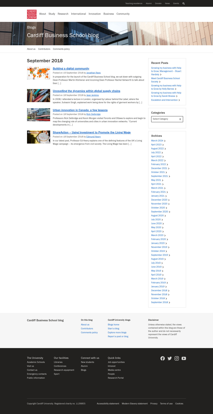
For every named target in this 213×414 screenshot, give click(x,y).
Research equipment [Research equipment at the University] (64, 370)
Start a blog (113, 328)
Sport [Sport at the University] (56, 374)
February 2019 (159, 282)
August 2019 (158, 259)
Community (123, 13)
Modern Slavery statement (135, 403)
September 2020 (160, 211)
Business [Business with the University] (109, 13)
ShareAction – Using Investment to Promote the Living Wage (92, 132)
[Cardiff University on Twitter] (169, 358)
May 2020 (157, 227)
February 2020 (159, 239)
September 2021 (160, 176)
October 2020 (159, 207)
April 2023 (157, 144)
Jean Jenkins (92, 95)
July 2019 (157, 263)
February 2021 (159, 192)
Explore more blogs (117, 332)
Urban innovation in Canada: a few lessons (80, 110)
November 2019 (160, 247)
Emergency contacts (37, 374)
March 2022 (158, 160)
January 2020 (159, 243)
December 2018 (160, 290)
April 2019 (157, 274)
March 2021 (158, 188)
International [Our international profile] (78, 13)
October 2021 (159, 172)
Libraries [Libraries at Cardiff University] (58, 362)
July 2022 (157, 152)
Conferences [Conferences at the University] (60, 366)
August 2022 (158, 148)
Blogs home (113, 324)
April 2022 (157, 156)
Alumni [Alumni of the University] (149, 3)
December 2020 (160, 200)
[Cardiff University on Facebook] (162, 358)
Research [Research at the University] (63, 13)
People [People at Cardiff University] (111, 374)
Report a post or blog (118, 336)
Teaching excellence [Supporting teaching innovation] (133, 3)
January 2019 (159, 286)
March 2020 (158, 235)
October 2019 (159, 251)
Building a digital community (71, 68)
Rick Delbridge (93, 114)
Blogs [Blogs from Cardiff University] (83, 370)
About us (31, 49)
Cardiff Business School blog (63, 35)
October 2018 (159, 298)
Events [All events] (176, 3)
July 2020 (157, 219)
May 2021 (157, 180)
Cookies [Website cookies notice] (179, 403)
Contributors (44, 49)
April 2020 (157, 231)
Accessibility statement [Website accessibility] (108, 403)
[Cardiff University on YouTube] (184, 358)
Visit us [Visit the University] (30, 366)
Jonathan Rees (93, 73)
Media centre (114, 370)
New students (87, 362)
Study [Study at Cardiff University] (52, 13)
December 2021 (160, 168)
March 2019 (158, 278)
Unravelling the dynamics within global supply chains (86, 91)
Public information (36, 378)
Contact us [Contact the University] (32, 370)
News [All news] (167, 3)
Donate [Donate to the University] (158, 3)
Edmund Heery (93, 136)
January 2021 (159, 196)
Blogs (31, 27)
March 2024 (158, 140)
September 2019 (160, 255)
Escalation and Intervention (165, 100)
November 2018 (160, 294)
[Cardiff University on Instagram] (177, 358)
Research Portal (116, 378)
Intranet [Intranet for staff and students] (111, 366)
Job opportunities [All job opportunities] (116, 362)
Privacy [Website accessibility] (153, 403)
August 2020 (158, 215)
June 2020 (157, 223)
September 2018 (160, 302)
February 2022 (159, 164)
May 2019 (157, 270)
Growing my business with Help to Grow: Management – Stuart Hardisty (166, 71)
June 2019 (157, 267)
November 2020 (160, 203)
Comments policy (61, 49)
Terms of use (166, 403)
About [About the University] (42, 13)
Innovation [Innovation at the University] (95, 13)
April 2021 (157, 184)
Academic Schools (36, 362)
